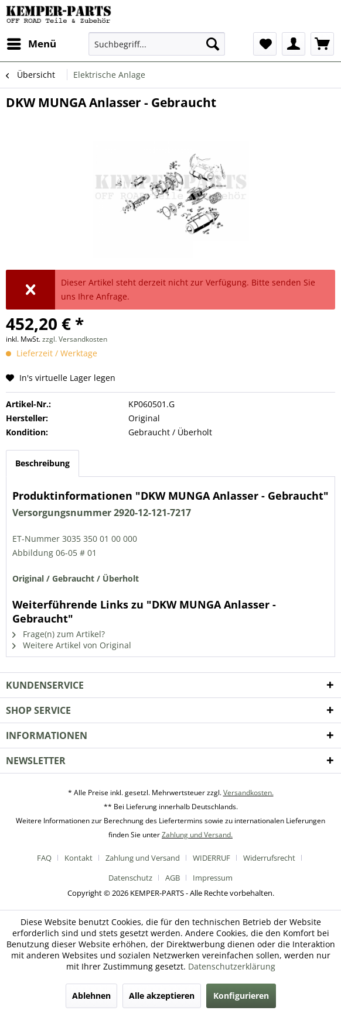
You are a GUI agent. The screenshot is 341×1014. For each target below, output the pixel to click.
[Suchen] (212, 44)
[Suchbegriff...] (156, 44)
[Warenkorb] (322, 44)
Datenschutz (130, 877)
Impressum (213, 877)
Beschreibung (42, 463)
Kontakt (78, 858)
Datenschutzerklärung (231, 966)
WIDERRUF (211, 858)
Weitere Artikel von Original (71, 645)
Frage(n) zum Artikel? (58, 634)
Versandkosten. (248, 793)
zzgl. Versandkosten (74, 339)
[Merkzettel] (265, 44)
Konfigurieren (241, 995)
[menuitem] (31, 44)
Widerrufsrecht (269, 858)
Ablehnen (91, 995)
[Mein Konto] (293, 44)
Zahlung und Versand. (197, 835)
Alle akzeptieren (162, 995)
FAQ (44, 858)
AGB (172, 877)
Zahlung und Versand (142, 858)
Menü (31, 42)
